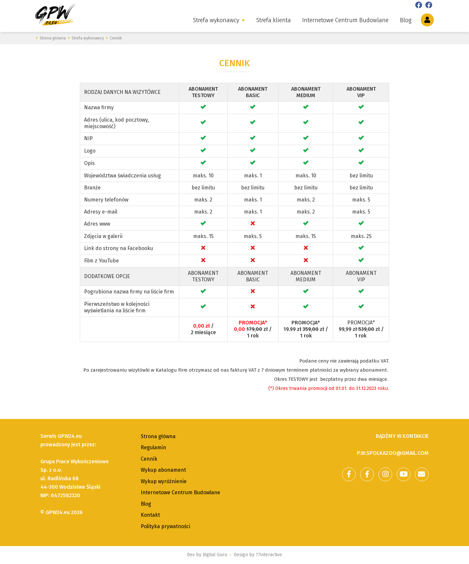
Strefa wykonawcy (216, 20)
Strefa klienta (273, 20)
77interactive (269, 554)
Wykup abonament (163, 470)
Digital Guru (215, 554)
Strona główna (158, 436)
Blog (405, 20)
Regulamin (153, 447)
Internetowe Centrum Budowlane (345, 20)
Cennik (149, 459)
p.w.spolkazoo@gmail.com (393, 453)
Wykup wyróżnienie (164, 481)
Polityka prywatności (165, 526)
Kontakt (150, 515)
